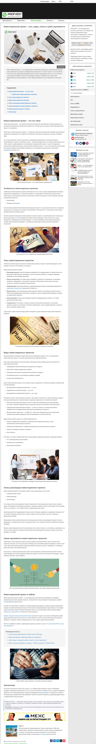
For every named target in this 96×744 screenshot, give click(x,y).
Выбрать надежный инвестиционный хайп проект (18, 615)
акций (32, 512)
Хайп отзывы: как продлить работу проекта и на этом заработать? (28, 640)
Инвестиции (21, 20)
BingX (74, 83)
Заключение (12, 112)
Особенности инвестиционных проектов (24, 94)
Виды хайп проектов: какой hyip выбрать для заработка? (25, 637)
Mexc (74, 86)
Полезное (50, 20)
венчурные (16, 203)
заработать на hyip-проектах (12, 611)
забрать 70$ (90, 73)
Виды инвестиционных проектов (19, 100)
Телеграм (43, 734)
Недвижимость (75, 107)
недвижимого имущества (14, 288)
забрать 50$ (90, 76)
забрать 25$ (90, 86)
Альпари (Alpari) (77, 93)
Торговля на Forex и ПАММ (79, 89)
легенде (6, 601)
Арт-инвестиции (75, 121)
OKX (74, 76)
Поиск (53, 1)
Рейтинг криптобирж (77, 70)
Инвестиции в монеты (77, 117)
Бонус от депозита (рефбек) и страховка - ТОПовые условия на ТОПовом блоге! (32, 643)
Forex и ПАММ (75, 103)
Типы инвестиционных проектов (19, 97)
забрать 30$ (90, 83)
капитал (16, 217)
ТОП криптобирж (36, 20)
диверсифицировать (43, 692)
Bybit (74, 73)
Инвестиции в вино (76, 124)
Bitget (74, 80)
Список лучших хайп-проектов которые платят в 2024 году (25, 634)
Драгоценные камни (77, 114)
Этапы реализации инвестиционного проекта (23, 103)
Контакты (61, 20)
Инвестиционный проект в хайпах (19, 109)
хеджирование (8, 150)
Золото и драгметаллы (78, 110)
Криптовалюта (8, 20)
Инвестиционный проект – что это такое (21, 91)
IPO (72, 100)
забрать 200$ (90, 80)
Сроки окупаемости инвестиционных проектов (23, 106)
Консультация (44, 1)
